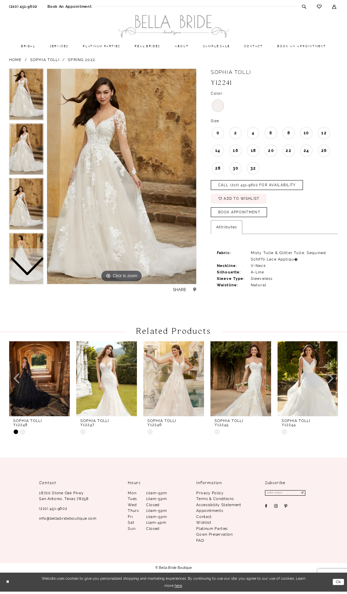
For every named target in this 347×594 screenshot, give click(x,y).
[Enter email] (286, 496)
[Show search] (304, 6)
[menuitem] (23, 6)
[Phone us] (23, 6)
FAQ (200, 543)
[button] (334, 6)
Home (15, 60)
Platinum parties (212, 531)
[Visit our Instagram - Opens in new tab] (276, 509)
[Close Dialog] (7, 584)
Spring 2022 (81, 60)
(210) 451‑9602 (53, 511)
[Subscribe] (304, 496)
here (178, 588)
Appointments (209, 513)
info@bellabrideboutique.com (67, 521)
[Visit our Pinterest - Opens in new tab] (286, 509)
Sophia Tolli (45, 60)
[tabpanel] (121, 176)
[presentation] (39, 381)
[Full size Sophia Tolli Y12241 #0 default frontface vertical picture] (121, 176)
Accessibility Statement (218, 507)
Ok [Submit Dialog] (338, 584)
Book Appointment (241, 214)
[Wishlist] (319, 6)
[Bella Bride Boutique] (173, 26)
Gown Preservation (214, 537)
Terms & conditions (214, 501)
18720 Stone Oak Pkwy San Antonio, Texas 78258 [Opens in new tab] (63, 498)
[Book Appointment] (69, 6)
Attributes (226, 229)
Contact (204, 519)
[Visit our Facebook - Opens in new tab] (266, 509)
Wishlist (203, 525)
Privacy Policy (209, 495)
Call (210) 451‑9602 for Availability (260, 186)
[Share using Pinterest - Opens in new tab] (195, 289)
